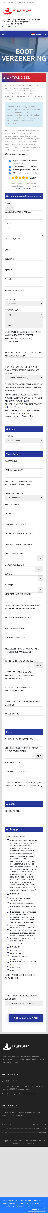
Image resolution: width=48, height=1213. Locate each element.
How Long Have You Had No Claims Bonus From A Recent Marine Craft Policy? (22, 370)
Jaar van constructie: (15, 771)
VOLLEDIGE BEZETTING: (15, 290)
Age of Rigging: (12, 714)
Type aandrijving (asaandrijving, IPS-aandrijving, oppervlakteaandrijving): (24, 784)
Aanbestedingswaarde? (16, 628)
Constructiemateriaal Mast (18, 544)
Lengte (8, 574)
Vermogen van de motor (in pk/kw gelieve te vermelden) (21, 749)
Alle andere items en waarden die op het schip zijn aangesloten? (22, 650)
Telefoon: (9, 259)
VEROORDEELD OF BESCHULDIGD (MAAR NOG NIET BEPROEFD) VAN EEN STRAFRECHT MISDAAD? (24, 398)
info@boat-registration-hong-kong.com (20, 1094)
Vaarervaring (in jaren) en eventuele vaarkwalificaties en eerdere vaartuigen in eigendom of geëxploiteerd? (23, 337)
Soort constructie (14, 493)
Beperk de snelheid (14, 565)
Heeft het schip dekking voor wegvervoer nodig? (19, 689)
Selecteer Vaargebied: (16, 836)
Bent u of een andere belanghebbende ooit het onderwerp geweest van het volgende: (24, 387)
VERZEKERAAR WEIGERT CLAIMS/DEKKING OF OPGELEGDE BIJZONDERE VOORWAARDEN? (23, 413)
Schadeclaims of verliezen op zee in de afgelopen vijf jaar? (23, 354)
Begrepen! (36, 1209)
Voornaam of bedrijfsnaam (18, 212)
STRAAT (8, 223)
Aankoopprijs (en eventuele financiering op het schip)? (18, 483)
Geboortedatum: (13, 310)
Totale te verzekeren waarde (19, 661)
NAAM (7, 203)
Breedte (9, 585)
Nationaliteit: (11, 299)
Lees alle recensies (24, 189)
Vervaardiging (12, 504)
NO (26, 401)
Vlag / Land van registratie (18, 594)
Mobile (8, 270)
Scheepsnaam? (12, 461)
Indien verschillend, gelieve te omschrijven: (20, 976)
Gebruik (9, 436)
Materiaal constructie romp (19, 533)
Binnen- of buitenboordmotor (20, 739)
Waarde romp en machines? (18, 617)
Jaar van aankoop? (14, 470)
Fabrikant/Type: (12, 762)
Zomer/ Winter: (12, 811)
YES (19, 401)
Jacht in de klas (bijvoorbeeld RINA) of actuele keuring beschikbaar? (23, 607)
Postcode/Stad (12, 238)
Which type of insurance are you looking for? (21, 997)
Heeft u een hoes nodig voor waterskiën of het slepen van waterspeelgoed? (19, 675)
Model (8, 513)
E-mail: (8, 279)
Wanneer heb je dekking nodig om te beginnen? (22, 703)
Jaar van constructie (15, 524)
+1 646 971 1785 (11, 26)
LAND (7, 250)
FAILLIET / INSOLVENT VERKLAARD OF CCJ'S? (23, 406)
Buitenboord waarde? (15, 637)
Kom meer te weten (24, 1206)
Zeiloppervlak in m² (14, 553)
